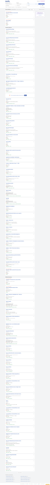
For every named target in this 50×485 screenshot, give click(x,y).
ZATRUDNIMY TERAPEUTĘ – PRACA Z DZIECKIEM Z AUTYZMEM (15, 105)
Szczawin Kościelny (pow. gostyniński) (11, 404)
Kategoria (17, 2)
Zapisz (25, 95)
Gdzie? (28, 2)
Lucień (7, 349)
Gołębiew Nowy (8, 342)
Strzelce (7, 334)
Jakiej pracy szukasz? (7, 2)
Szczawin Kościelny (9, 370)
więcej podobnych (20, 472)
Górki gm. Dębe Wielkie (9, 444)
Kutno (7, 283)
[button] (33, 12)
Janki (7, 327)
